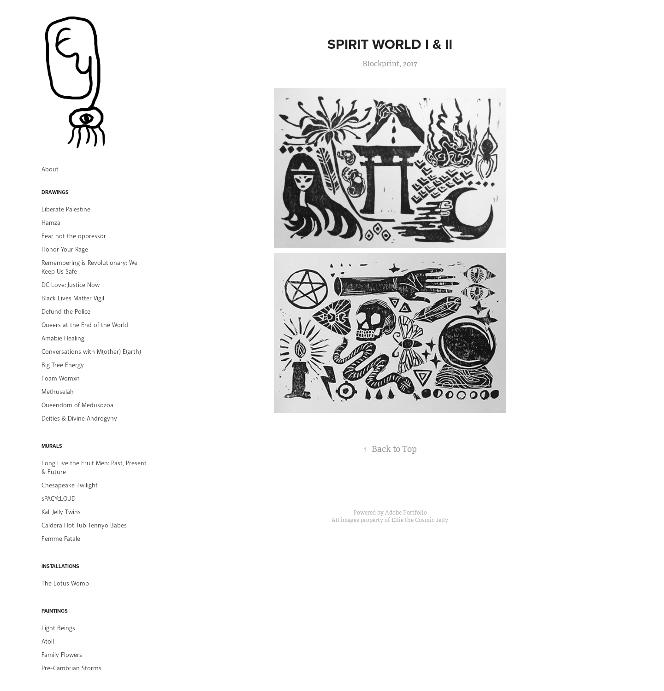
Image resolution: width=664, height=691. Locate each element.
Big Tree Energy (63, 365)
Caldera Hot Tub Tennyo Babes (84, 525)
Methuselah (58, 392)
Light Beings (58, 628)
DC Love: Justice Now (71, 285)
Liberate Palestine (66, 209)
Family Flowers (62, 655)
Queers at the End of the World (85, 325)
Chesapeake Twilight (70, 485)
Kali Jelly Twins (61, 512)
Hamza (51, 223)
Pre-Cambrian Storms (71, 668)
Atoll (48, 641)
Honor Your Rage (65, 249)
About (50, 169)
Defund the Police (66, 312)
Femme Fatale (61, 539)
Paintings (55, 611)
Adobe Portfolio (406, 512)
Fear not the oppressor (74, 236)
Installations (60, 566)
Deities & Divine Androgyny (79, 418)
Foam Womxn (61, 378)
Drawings (55, 192)
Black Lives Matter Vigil (73, 298)
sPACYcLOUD (59, 499)
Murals (52, 446)
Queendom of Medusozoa (77, 405)
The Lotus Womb (65, 583)
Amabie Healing (63, 338)
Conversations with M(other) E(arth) (91, 352)
